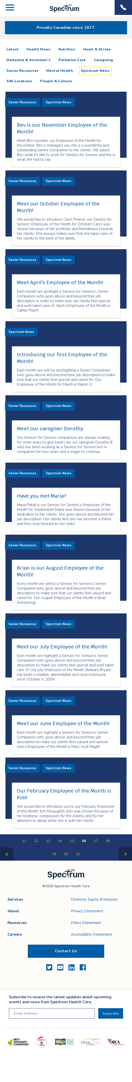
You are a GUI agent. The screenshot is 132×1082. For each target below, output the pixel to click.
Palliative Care (72, 60)
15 (72, 841)
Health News (38, 49)
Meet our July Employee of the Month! (62, 646)
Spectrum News (95, 70)
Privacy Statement (87, 911)
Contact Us (66, 951)
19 (54, 854)
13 (48, 841)
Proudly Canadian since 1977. (66, 27)
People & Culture (56, 81)
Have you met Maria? (41, 496)
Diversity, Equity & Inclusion (94, 899)
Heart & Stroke (97, 49)
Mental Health (59, 70)
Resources (17, 922)
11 (24, 841)
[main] (66, 452)
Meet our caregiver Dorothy (50, 428)
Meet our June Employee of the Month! (63, 723)
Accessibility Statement (91, 934)
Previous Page (6, 860)
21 (78, 854)
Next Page (125, 860)
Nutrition (66, 49)
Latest (13, 49)
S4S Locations (19, 81)
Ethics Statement (86, 922)
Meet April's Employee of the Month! (60, 282)
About (13, 911)
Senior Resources (22, 70)
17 (96, 841)
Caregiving (103, 60)
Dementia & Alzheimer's (28, 60)
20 (66, 854)
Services (15, 899)
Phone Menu (123, 7)
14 (60, 841)
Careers (14, 934)
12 (36, 841)
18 (108, 841)
